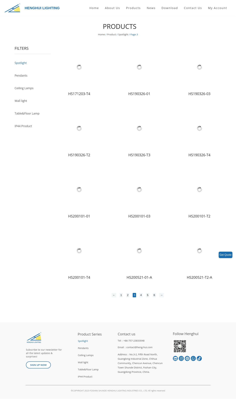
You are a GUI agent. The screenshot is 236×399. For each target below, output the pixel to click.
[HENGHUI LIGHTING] (13, 8)
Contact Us (193, 8)
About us (112, 8)
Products (133, 8)
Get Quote (225, 254)
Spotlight (123, 34)
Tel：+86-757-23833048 (131, 340)
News (151, 8)
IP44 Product (23, 126)
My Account (217, 8)
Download (170, 8)
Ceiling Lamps (24, 88)
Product (111, 34)
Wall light (21, 101)
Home (94, 8)
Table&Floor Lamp (27, 113)
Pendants (21, 76)
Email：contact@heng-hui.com (135, 347)
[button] (38, 365)
